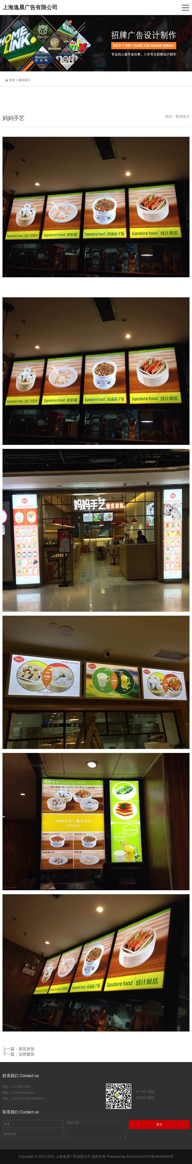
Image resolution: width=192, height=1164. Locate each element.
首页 (12, 80)
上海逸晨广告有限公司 (30, 7)
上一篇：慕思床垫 (18, 1049)
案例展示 (24, 80)
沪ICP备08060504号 (158, 1156)
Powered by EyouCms (123, 1156)
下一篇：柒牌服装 (18, 1054)
